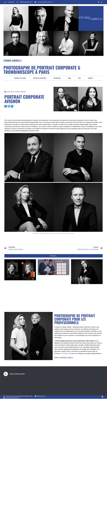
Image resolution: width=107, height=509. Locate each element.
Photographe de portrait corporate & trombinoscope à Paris (42, 69)
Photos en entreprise (39, 78)
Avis (79, 78)
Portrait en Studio (20, 78)
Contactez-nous (66, 353)
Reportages (57, 78)
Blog (69, 78)
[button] (5, 106)
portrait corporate (20, 92)
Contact (90, 78)
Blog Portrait (10, 92)
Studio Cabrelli (12, 60)
